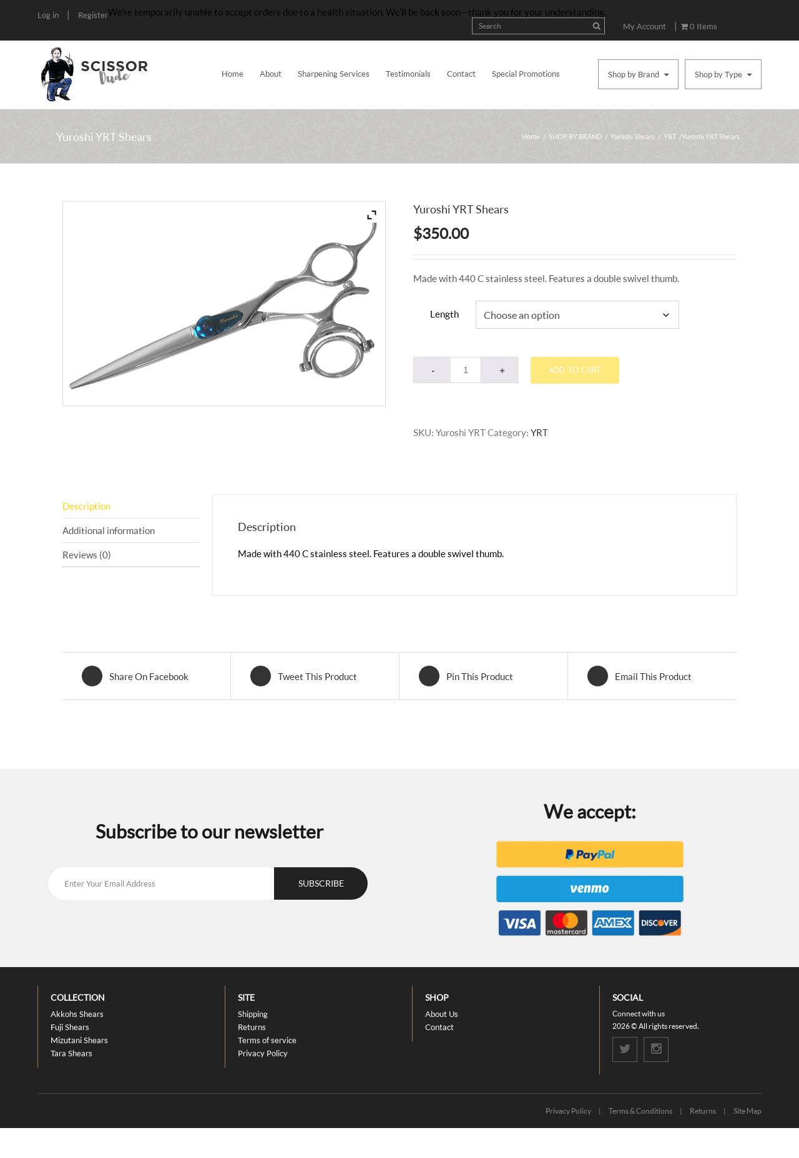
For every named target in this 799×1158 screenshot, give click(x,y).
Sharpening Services (334, 74)
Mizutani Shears (79, 1040)
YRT (670, 136)
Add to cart (575, 370)
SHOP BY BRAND (575, 136)
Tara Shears (71, 1053)
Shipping (253, 1014)
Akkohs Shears (77, 1014)
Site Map (747, 1111)
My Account (644, 26)
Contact (461, 74)
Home (232, 74)
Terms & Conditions (640, 1111)
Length (444, 313)
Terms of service (267, 1040)
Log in (48, 15)
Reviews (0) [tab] (86, 554)
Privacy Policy (263, 1053)
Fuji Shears (70, 1027)
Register (93, 15)
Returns (252, 1027)
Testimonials (408, 74)
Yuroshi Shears (632, 136)
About (271, 74)
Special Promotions (526, 74)
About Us (441, 1014)
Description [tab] (86, 506)
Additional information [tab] (108, 530)
